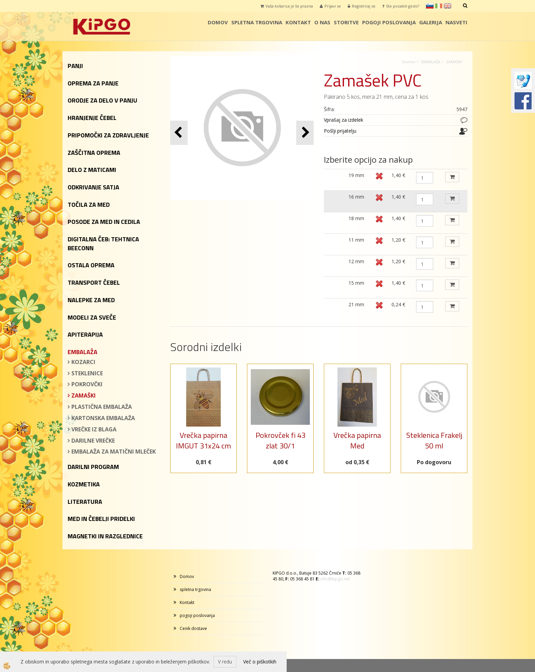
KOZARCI (83, 362)
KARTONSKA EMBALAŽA (103, 418)
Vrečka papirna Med (357, 440)
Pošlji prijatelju (340, 130)
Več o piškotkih (259, 661)
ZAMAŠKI (83, 395)
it (438, 6)
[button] (305, 133)
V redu (225, 661)
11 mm (356, 240)
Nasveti (456, 22)
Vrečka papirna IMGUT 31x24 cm (203, 440)
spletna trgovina (256, 22)
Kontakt (298, 22)
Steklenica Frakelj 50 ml (434, 440)
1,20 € (398, 240)
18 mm (356, 218)
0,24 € (398, 304)
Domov (218, 22)
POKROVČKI (86, 384)
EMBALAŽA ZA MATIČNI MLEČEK (113, 451)
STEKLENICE (87, 373)
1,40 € (398, 175)
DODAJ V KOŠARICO (452, 177)
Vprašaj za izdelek (343, 120)
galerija (430, 22)
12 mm (356, 261)
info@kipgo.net (335, 579)
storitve (346, 22)
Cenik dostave (193, 628)
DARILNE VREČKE (93, 440)
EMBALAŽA (430, 61)
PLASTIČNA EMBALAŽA (101, 407)
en (447, 6)
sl (430, 6)
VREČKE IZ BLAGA (93, 429)
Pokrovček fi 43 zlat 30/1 (280, 440)
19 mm (356, 175)
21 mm (356, 304)
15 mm (356, 283)
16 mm (356, 196)
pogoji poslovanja (389, 22)
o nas (322, 22)
